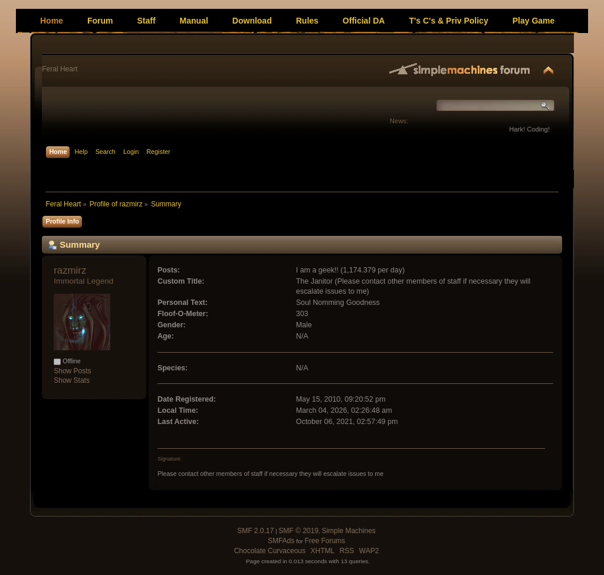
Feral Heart (59, 69)
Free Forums (324, 541)
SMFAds (281, 541)
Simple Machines (348, 531)
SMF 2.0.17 (255, 531)
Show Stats (72, 380)
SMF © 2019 (298, 531)
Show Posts (72, 371)
